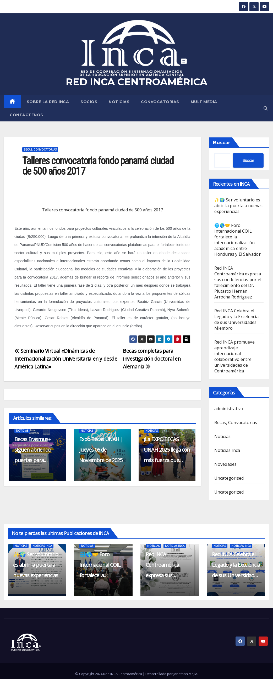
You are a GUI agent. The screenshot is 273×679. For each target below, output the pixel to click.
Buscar (221, 143)
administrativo (228, 408)
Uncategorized (229, 492)
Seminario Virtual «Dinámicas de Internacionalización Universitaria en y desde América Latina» (65, 358)
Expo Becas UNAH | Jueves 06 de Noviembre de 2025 (101, 450)
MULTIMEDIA (204, 101)
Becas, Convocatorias (40, 149)
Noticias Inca (227, 450)
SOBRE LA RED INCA (48, 101)
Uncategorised (229, 478)
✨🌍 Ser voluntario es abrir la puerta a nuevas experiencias (238, 205)
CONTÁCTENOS (26, 115)
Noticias (119, 101)
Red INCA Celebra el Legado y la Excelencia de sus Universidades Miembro (236, 319)
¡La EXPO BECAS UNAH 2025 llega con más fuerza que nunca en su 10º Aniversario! (167, 460)
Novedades (225, 464)
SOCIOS (88, 101)
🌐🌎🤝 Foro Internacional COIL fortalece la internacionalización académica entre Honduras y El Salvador (237, 239)
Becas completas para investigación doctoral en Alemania (152, 358)
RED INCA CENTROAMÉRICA (136, 82)
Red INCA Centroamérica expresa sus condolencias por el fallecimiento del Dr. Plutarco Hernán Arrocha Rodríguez (237, 282)
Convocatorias (160, 101)
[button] (266, 108)
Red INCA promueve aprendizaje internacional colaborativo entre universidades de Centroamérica (234, 356)
